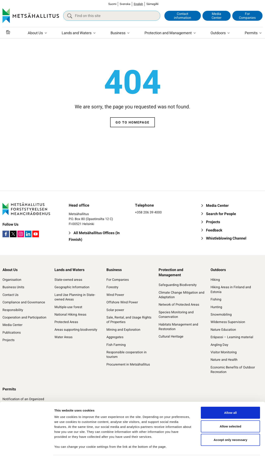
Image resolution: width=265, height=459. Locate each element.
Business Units (13, 287)
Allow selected (230, 413)
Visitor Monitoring (224, 352)
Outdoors (218, 33)
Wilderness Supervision (228, 322)
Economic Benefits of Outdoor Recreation (233, 369)
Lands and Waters (77, 33)
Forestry (112, 287)
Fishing (216, 299)
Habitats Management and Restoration (178, 327)
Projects (8, 340)
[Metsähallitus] (30, 15)
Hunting (216, 307)
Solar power (115, 310)
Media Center (216, 15)
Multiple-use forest (68, 307)
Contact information (182, 15)
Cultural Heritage (171, 336)
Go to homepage (132, 122)
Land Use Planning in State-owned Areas (74, 297)
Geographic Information (71, 287)
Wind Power (115, 295)
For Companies (247, 15)
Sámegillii (152, 4)
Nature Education (223, 329)
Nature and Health (224, 359)
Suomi (112, 4)
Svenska (125, 4)
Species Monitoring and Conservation (176, 314)
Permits (251, 33)
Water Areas (63, 337)
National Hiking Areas (70, 314)
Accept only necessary (230, 427)
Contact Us (10, 295)
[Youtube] (35, 234)
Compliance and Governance (23, 302)
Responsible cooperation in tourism (126, 354)
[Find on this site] (111, 16)
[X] (13, 234)
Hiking (215, 279)
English (138, 4)
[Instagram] (20, 234)
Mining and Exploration (123, 329)
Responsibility (12, 310)
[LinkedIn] (28, 234)
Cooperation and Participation (24, 317)
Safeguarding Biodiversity (178, 285)
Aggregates (114, 337)
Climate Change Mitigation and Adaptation (181, 295)
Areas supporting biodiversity (75, 329)
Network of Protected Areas (179, 304)
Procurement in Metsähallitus (128, 364)
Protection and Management (168, 33)
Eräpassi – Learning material (232, 337)
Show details (214, 451)
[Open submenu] (46, 34)
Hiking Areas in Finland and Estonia (231, 289)
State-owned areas (68, 279)
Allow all (230, 400)
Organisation (11, 279)
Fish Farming (116, 345)
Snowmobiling (221, 314)
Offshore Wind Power (122, 302)
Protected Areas (66, 322)
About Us (35, 33)
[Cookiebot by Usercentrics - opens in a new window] (27, 451)
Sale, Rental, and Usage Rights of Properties (128, 320)
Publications (11, 332)
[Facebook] (5, 234)
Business (118, 33)
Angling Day (219, 345)
